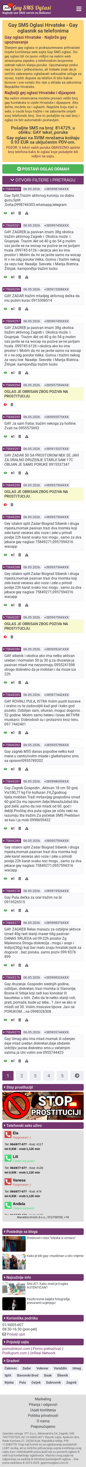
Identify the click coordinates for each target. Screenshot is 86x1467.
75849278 (12, 891)
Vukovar (42, 1368)
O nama (43, 1421)
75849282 (12, 745)
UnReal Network (42, 1353)
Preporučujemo (43, 1426)
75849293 (12, 417)
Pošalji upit (16, 1334)
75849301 (12, 225)
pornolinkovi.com (16, 1349)
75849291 (12, 449)
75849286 (12, 649)
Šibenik (62, 1375)
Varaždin (60, 1368)
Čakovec (11, 1368)
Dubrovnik (53, 1382)
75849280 (12, 841)
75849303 (12, 189)
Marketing (43, 1399)
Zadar (26, 1368)
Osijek (36, 1382)
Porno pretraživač (47, 1349)
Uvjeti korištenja (43, 1410)
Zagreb (71, 1382)
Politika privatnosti (43, 1415)
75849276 (12, 977)
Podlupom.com (14, 1353)
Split (8, 1375)
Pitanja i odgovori (43, 1404)
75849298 (12, 289)
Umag (76, 1368)
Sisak (48, 1375)
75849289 (12, 517)
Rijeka (9, 1382)
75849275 (12, 1032)
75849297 (12, 321)
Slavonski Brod (27, 1375)
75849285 (12, 695)
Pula (22, 1382)
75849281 (12, 781)
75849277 (12, 923)
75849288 (12, 567)
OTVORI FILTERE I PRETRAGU (43, 180)
